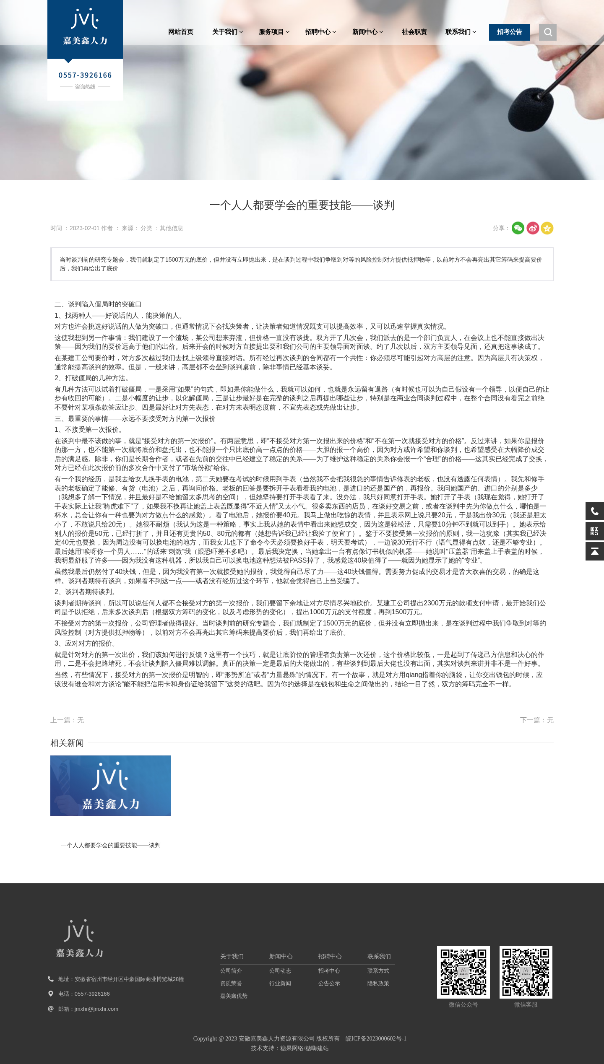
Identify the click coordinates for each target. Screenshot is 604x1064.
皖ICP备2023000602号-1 (376, 1038)
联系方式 (378, 971)
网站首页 (180, 31)
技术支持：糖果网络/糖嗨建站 (290, 1048)
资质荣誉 (231, 983)
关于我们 (227, 31)
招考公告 (509, 32)
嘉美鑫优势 (233, 996)
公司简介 (231, 971)
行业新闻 (280, 983)
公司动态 (280, 971)
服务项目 (274, 31)
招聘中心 (320, 31)
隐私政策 (378, 983)
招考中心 (329, 971)
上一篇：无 (67, 720)
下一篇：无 (537, 720)
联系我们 (460, 31)
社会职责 (414, 31)
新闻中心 (367, 31)
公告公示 (329, 983)
